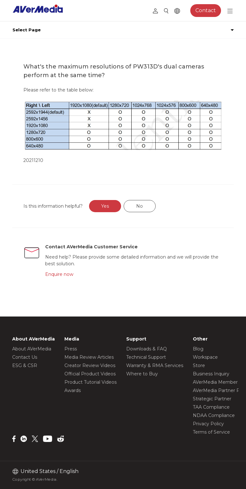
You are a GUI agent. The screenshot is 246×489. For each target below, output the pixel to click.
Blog (198, 349)
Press (70, 349)
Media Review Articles (89, 357)
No (139, 206)
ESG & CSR (24, 365)
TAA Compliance (211, 407)
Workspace (205, 357)
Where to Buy (142, 374)
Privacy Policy (208, 424)
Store (199, 365)
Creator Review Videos (89, 365)
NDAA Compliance (214, 415)
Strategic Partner (212, 399)
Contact (205, 10)
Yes (105, 206)
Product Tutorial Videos (90, 382)
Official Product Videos (90, 374)
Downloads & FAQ (146, 349)
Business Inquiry (211, 374)
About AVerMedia (31, 349)
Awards (72, 390)
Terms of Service (211, 432)
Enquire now (59, 274)
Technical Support (146, 357)
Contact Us (24, 357)
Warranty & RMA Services (154, 365)
